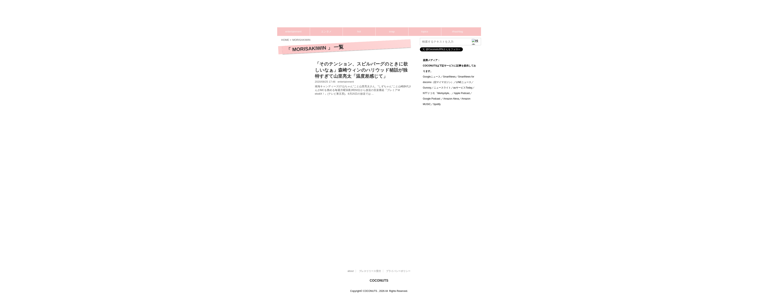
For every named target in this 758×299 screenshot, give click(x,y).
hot (359, 31)
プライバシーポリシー (398, 271)
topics (424, 31)
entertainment (293, 31)
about (351, 271)
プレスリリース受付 (370, 271)
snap (392, 31)
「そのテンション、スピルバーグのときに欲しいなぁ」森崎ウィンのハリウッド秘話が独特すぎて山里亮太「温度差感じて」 (361, 70)
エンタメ (326, 31)
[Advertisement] (403, 15)
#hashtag (457, 31)
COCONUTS (379, 280)
